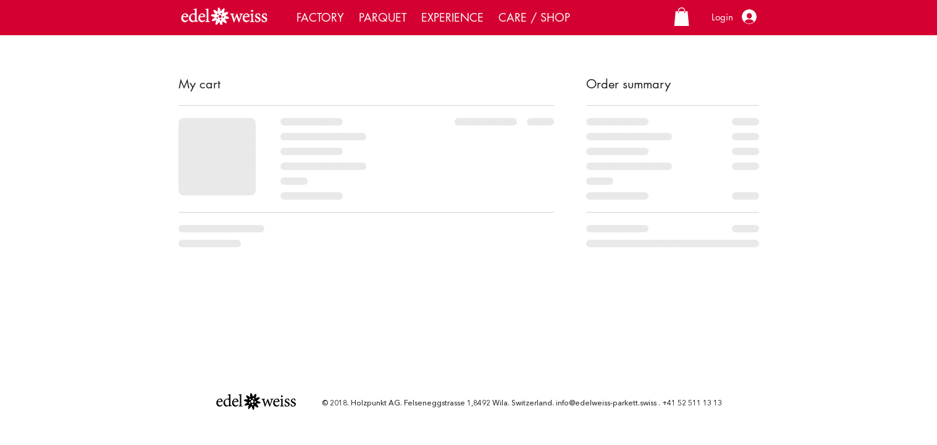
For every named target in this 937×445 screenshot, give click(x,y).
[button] (681, 16)
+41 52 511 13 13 (692, 403)
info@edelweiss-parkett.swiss (606, 403)
